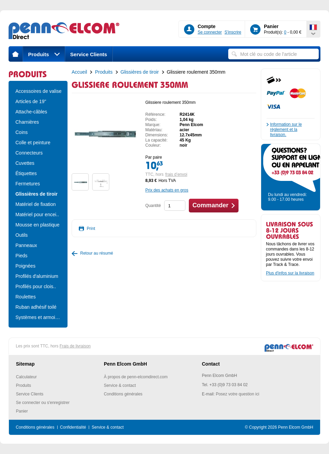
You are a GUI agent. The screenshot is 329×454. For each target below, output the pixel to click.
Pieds (21, 255)
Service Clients (88, 54)
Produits (44, 54)
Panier (22, 411)
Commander (210, 205)
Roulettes (25, 296)
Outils (21, 235)
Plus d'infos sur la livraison (290, 273)
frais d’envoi (176, 174)
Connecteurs (28, 153)
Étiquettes (26, 173)
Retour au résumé (96, 253)
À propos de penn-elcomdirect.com (136, 377)
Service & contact (120, 385)
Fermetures (27, 183)
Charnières (27, 122)
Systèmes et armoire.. (38, 317)
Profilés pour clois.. (35, 286)
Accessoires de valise (38, 91)
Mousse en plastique (37, 225)
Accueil (79, 72)
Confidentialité (73, 427)
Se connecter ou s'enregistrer (43, 402)
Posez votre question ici (237, 394)
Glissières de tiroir (36, 194)
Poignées (25, 266)
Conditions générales (123, 394)
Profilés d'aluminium (36, 276)
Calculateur (26, 377)
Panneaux (26, 245)
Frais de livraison (75, 346)
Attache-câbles (31, 111)
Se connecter (210, 32)
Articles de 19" (30, 101)
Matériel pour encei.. (37, 214)
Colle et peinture (32, 142)
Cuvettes (24, 163)
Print (91, 228)
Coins (21, 132)
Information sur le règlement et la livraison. (286, 129)
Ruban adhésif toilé (36, 307)
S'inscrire (232, 32)
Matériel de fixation (35, 204)
